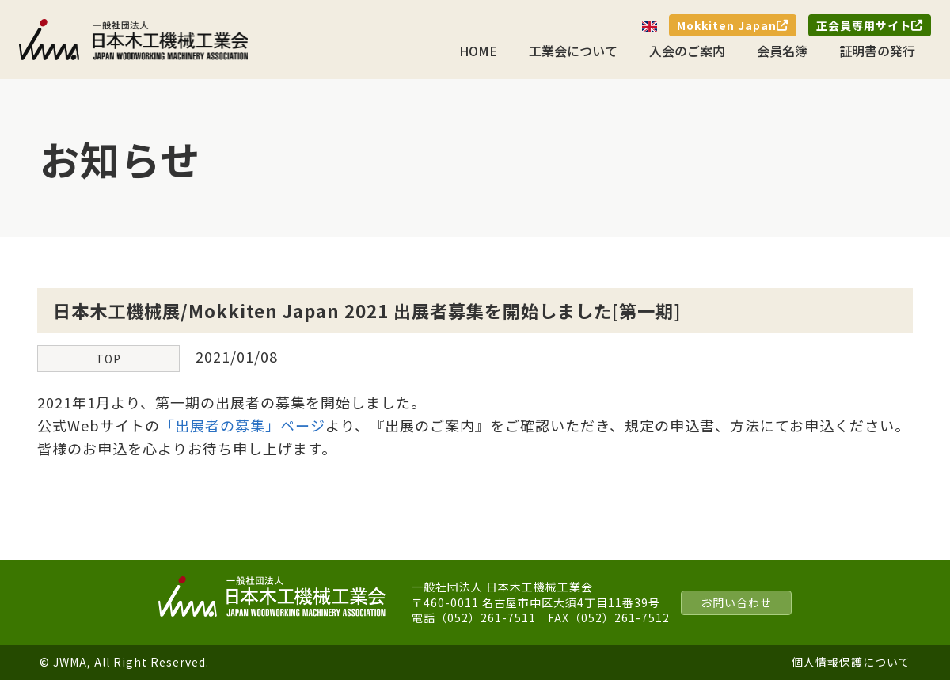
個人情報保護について (851, 662)
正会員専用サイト (869, 25)
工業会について (573, 50)
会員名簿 (782, 50)
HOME (478, 50)
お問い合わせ (736, 602)
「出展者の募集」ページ (242, 425)
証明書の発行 (877, 50)
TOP (108, 359)
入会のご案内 (687, 50)
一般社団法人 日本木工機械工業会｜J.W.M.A (134, 39)
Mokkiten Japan (732, 25)
